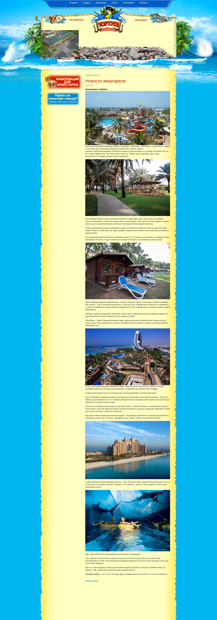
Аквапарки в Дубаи (92, 574)
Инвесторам (101, 3)
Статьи (114, 3)
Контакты (143, 3)
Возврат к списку (91, 581)
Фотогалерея (128, 3)
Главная (88, 75)
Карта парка (141, 20)
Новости (86, 3)
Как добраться (76, 19)
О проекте (74, 3)
